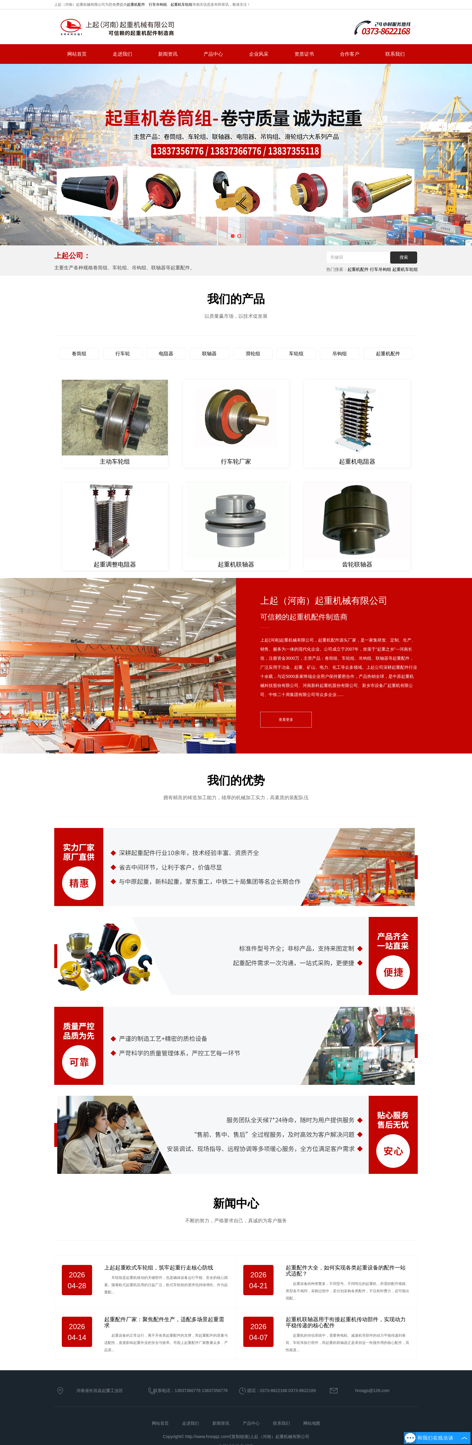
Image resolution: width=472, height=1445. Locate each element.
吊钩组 (339, 353)
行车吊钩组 (158, 4)
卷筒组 (79, 353)
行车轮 (122, 353)
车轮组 (296, 353)
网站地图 (311, 1423)
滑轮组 (253, 353)
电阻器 (166, 353)
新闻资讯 (168, 54)
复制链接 (239, 1436)
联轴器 (209, 353)
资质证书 (304, 54)
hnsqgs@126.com (372, 1390)
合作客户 (349, 54)
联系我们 (395, 54)
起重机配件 (136, 4)
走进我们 (122, 54)
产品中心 (213, 54)
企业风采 (258, 54)
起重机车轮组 (181, 4)
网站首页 (77, 54)
